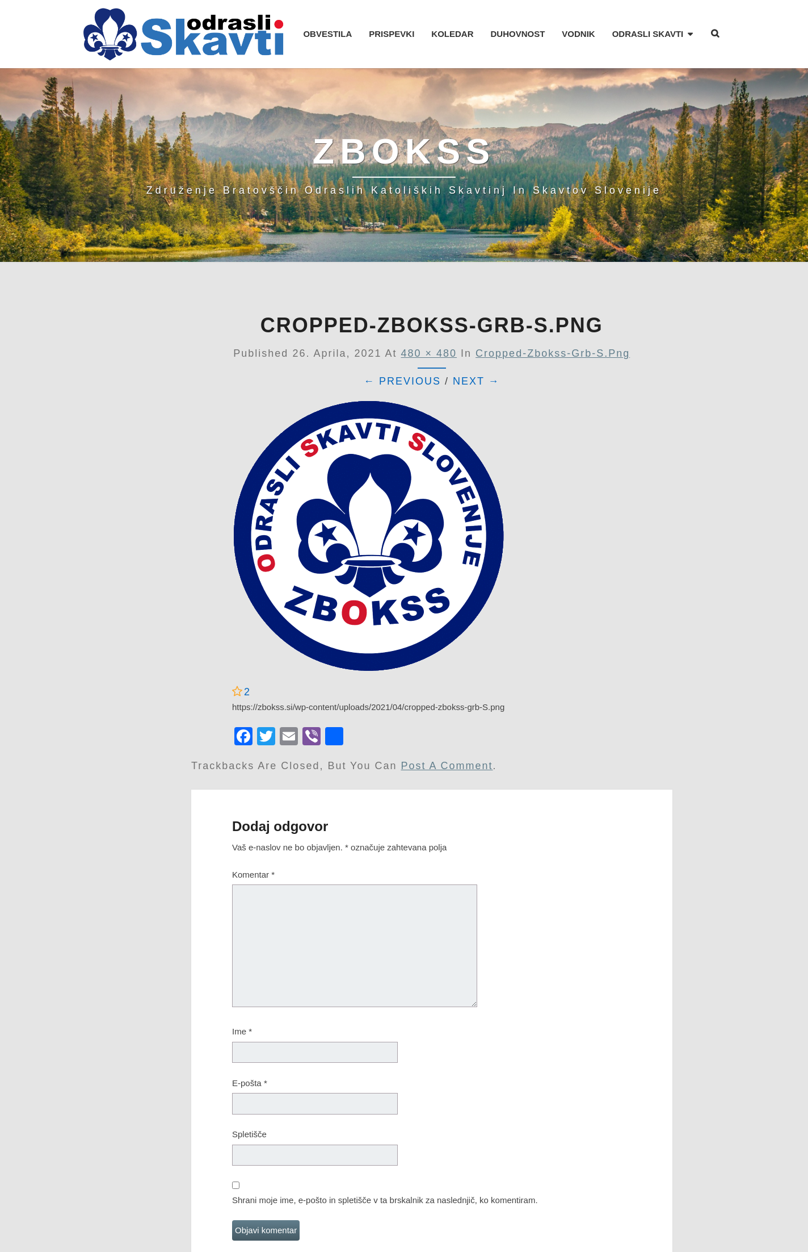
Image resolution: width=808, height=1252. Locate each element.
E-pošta (249, 1083)
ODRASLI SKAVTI (648, 34)
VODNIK (578, 34)
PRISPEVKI (391, 34)
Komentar (253, 874)
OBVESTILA (327, 34)
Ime (242, 1031)
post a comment (447, 765)
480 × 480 (429, 353)
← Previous (402, 381)
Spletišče (249, 1134)
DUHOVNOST (517, 34)
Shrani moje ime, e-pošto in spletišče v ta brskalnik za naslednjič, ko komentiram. (385, 1200)
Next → (476, 381)
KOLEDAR (452, 34)
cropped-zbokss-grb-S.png (552, 353)
